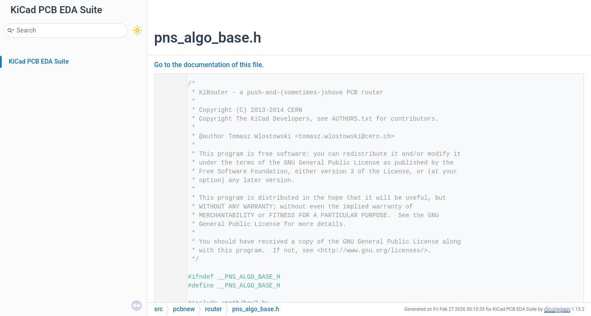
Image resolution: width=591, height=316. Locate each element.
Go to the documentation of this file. (209, 65)
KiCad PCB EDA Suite (39, 61)
